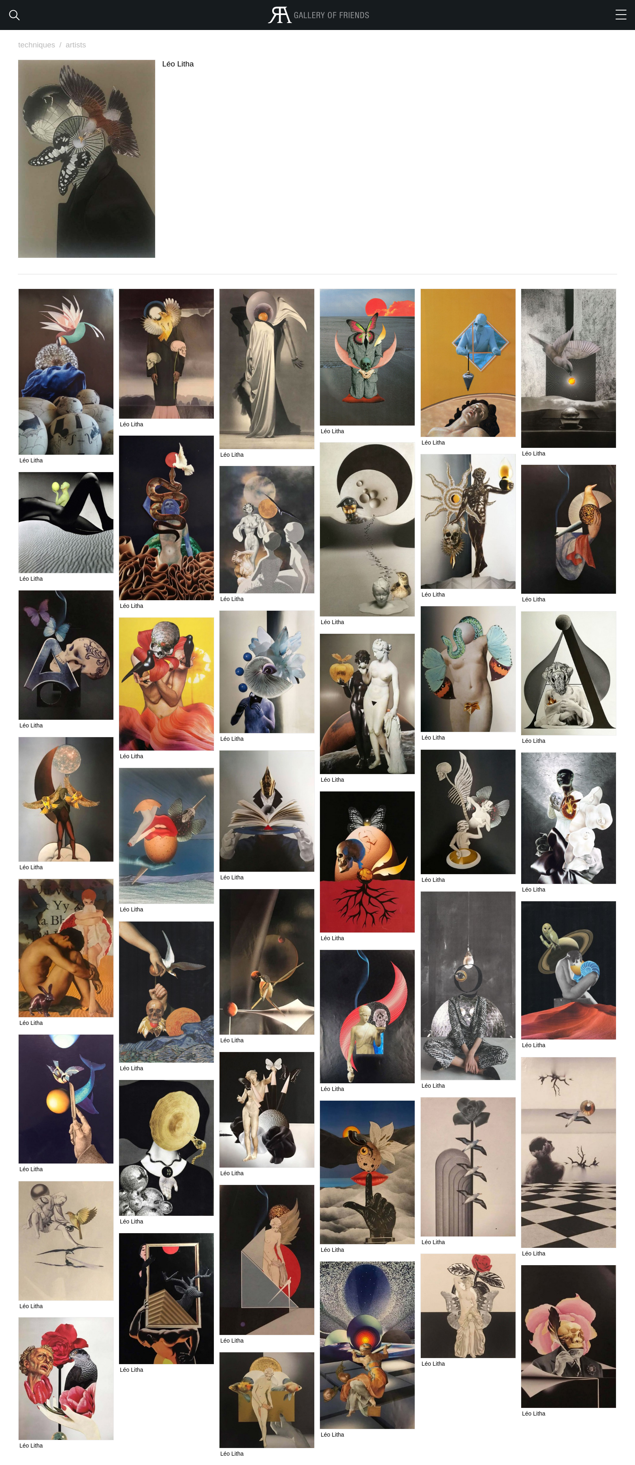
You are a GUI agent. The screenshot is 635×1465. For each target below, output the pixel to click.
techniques (41, 45)
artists (76, 45)
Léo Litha (31, 460)
